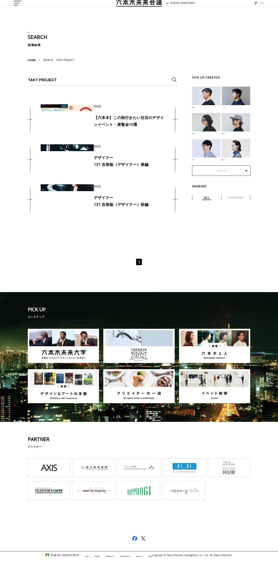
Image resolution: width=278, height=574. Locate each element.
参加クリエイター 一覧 (221, 178)
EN (262, 8)
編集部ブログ (100, 105)
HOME (32, 60)
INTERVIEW (98, 145)
